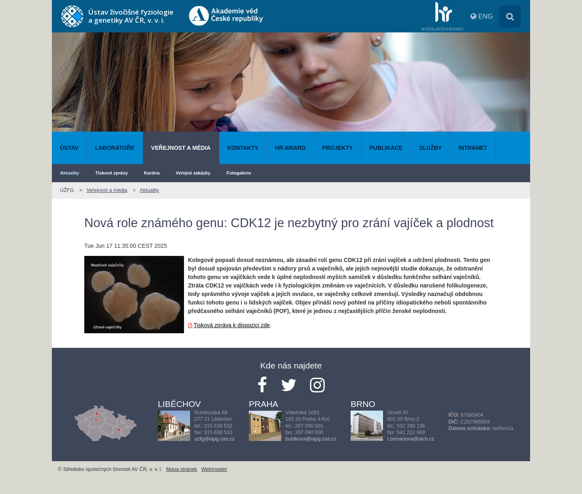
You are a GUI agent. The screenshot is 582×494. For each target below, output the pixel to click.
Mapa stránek (181, 469)
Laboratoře (114, 148)
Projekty (337, 148)
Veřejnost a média (181, 148)
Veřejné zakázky (193, 172)
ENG (485, 16)
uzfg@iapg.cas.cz (214, 439)
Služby (430, 148)
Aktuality (69, 172)
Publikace (386, 148)
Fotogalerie (239, 172)
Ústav (69, 148)
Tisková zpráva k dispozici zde (232, 325)
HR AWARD (290, 148)
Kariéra (152, 172)
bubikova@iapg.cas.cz (310, 439)
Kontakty (243, 148)
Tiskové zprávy (111, 172)
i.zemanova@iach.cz (410, 439)
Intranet (472, 148)
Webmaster (214, 469)
